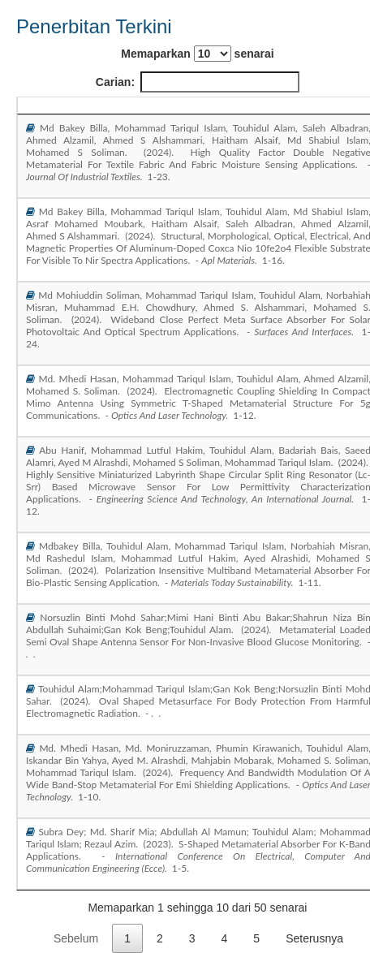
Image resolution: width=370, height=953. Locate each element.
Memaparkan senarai (197, 53)
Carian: (197, 82)
